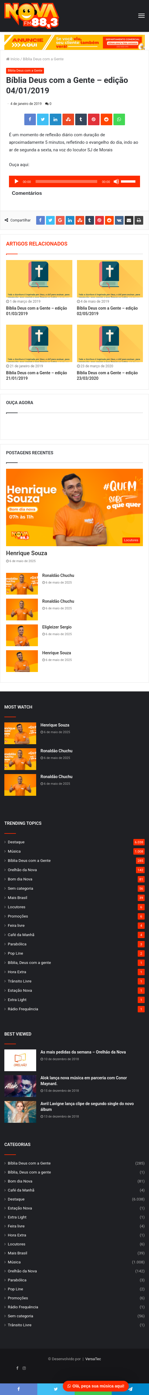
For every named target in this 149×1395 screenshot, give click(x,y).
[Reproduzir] (16, 181)
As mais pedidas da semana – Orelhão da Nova (83, 1052)
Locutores (16, 906)
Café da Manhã (21, 934)
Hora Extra (17, 971)
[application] (74, 181)
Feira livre (16, 925)
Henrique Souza (26, 553)
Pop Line (15, 953)
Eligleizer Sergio (56, 627)
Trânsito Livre (20, 981)
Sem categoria (20, 888)
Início (13, 59)
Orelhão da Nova (22, 869)
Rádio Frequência (23, 1009)
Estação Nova (20, 990)
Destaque (16, 842)
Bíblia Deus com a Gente (43, 59)
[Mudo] (116, 181)
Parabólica (17, 944)
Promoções (18, 916)
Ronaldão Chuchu (58, 575)
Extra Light (17, 999)
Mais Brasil (17, 897)
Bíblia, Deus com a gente (29, 962)
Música (14, 851)
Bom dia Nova (20, 879)
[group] (74, 42)
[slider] (67, 181)
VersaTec (93, 1359)
